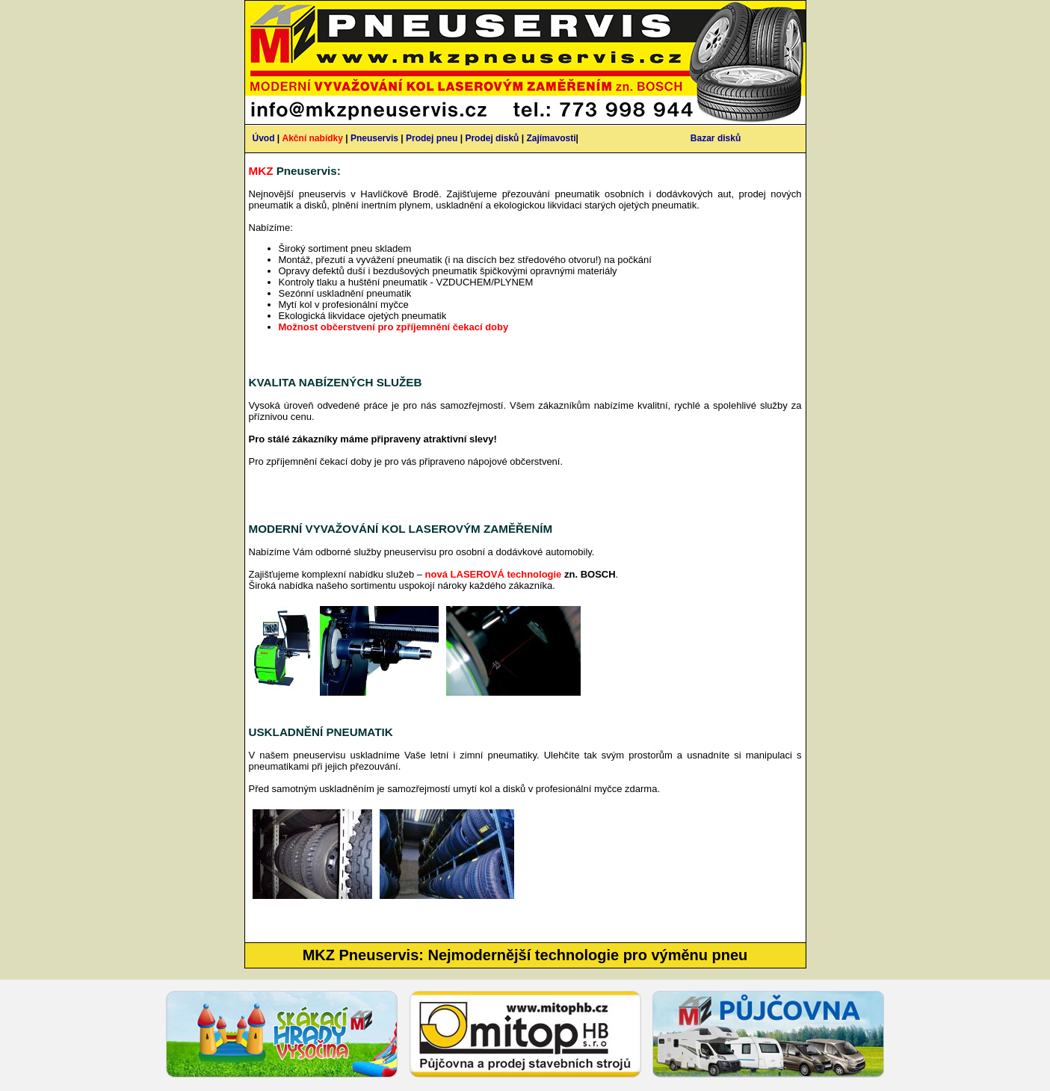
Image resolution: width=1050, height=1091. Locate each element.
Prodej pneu (431, 138)
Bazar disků (716, 138)
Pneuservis (374, 138)
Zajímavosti (550, 138)
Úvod (264, 138)
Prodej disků (492, 138)
